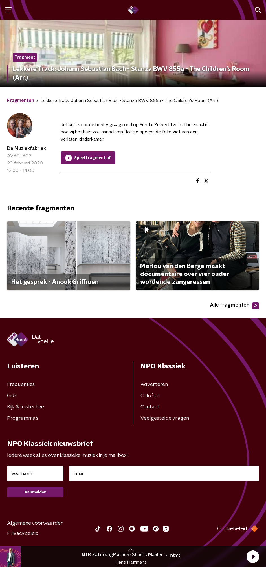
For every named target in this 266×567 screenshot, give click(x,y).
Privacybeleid (23, 533)
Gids (12, 395)
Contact (149, 407)
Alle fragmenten (234, 305)
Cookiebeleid (232, 528)
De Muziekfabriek (26, 148)
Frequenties (21, 384)
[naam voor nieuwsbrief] (35, 473)
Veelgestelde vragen (164, 418)
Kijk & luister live (25, 407)
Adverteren (154, 384)
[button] (253, 557)
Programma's (22, 418)
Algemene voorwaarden (35, 523)
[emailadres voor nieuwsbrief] (164, 473)
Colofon (149, 395)
